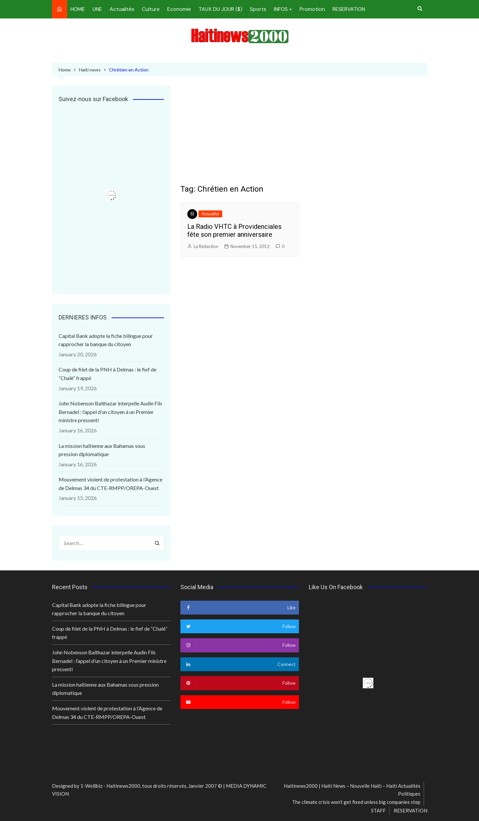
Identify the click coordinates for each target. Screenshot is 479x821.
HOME (77, 9)
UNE (97, 9)
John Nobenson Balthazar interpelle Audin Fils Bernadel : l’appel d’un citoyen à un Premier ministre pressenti (110, 411)
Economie (179, 9)
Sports (258, 9)
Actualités (122, 9)
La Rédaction (206, 246)
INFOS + (283, 9)
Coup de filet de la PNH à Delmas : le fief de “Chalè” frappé (107, 373)
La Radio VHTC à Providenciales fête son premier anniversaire (234, 230)
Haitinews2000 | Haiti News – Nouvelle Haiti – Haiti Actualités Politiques (352, 790)
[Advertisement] (303, 135)
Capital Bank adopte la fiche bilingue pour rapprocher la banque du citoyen (106, 340)
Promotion (312, 9)
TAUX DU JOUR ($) (220, 9)
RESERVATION (349, 9)
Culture (151, 9)
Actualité (210, 213)
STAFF (378, 810)
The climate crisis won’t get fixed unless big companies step (356, 802)
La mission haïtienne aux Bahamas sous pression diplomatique (102, 450)
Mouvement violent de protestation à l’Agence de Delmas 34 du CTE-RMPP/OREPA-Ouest (110, 483)
